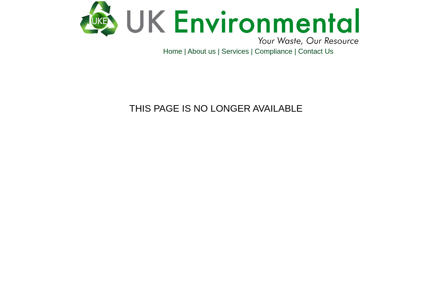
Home (173, 51)
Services (235, 51)
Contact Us (314, 51)
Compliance (273, 51)
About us (202, 51)
